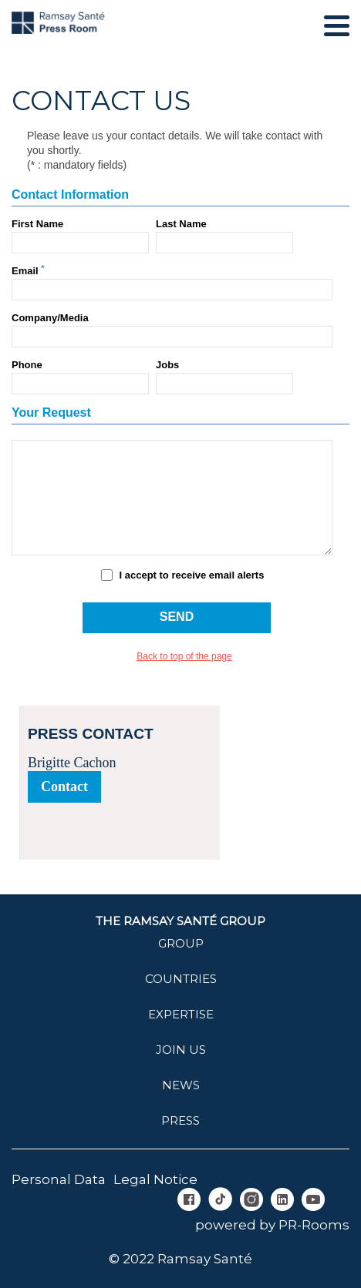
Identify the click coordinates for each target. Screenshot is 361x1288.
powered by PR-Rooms (272, 1225)
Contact (64, 786)
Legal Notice (155, 1179)
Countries (181, 978)
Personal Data (59, 1179)
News (181, 1085)
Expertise (181, 1014)
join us (181, 1049)
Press (180, 1120)
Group (181, 943)
